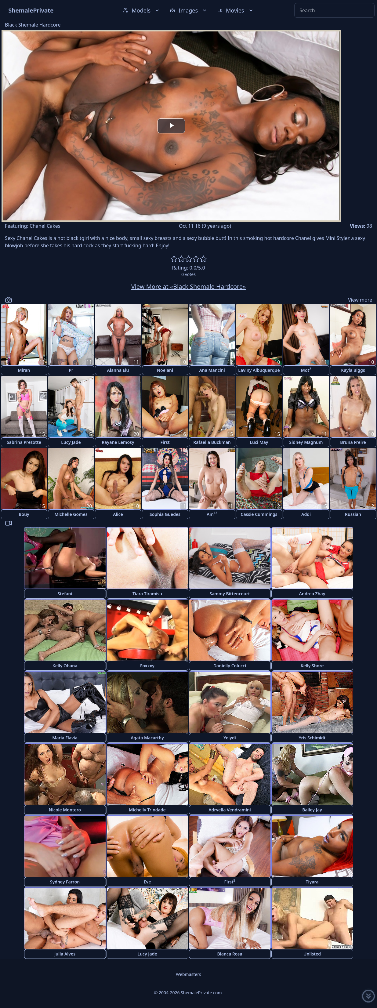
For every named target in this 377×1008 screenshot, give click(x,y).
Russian (353, 514)
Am (212, 514)
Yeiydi (229, 738)
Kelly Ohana (65, 666)
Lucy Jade (71, 442)
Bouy (24, 514)
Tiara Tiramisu (147, 593)
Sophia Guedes (165, 514)
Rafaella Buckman (212, 442)
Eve (147, 882)
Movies (235, 10)
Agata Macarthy (147, 738)
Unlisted (312, 954)
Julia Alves (64, 954)
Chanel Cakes (45, 226)
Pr (71, 370)
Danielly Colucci (229, 666)
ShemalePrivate (31, 10)
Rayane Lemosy (118, 442)
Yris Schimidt (312, 738)
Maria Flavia (65, 738)
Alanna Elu (118, 370)
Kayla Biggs (353, 370)
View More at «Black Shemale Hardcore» (188, 286)
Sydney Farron (65, 882)
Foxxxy (147, 666)
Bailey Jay (312, 810)
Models (141, 10)
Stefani (65, 593)
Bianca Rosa (229, 954)
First (164, 442)
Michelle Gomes (70, 514)
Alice (118, 514)
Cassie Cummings (259, 514)
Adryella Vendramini (229, 810)
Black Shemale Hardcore (32, 24)
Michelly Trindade (147, 810)
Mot (306, 370)
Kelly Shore (312, 666)
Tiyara (312, 882)
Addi (306, 514)
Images (189, 10)
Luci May (259, 442)
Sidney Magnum (306, 442)
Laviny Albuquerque (259, 370)
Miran (24, 370)
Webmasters (188, 974)
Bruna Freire (353, 442)
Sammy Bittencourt (229, 593)
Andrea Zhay (312, 593)
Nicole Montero (65, 810)
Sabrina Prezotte (24, 442)
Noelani (165, 370)
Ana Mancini (212, 370)
